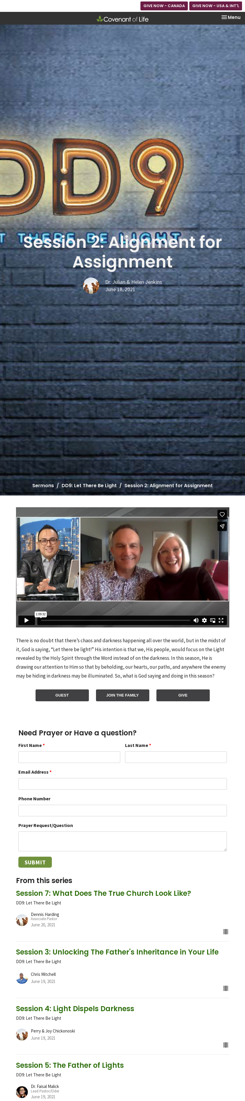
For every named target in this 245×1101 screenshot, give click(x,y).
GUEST (62, 695)
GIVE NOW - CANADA (164, 6)
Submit (35, 862)
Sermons (43, 485)
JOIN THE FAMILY (122, 695)
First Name (31, 745)
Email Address (35, 772)
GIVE (183, 695)
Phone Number (34, 799)
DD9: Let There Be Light (89, 485)
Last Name (138, 745)
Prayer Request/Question (45, 825)
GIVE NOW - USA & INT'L (215, 6)
